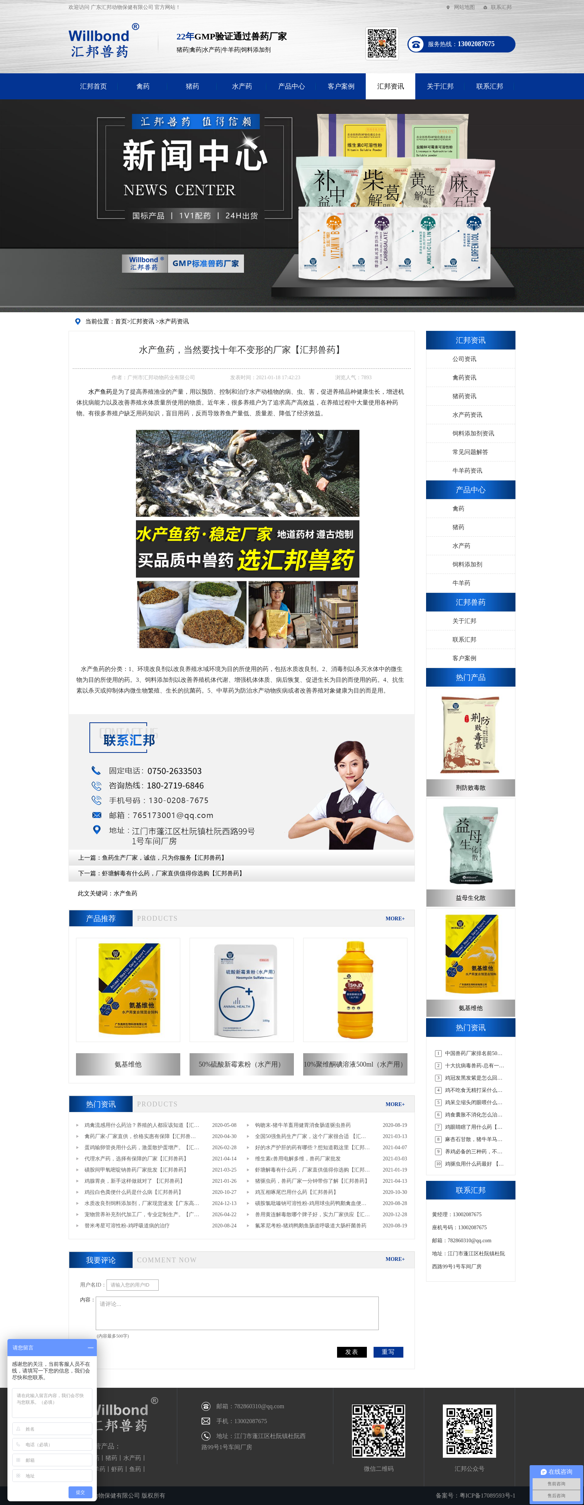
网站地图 (464, 7)
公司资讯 (464, 359)
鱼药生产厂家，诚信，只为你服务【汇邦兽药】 (164, 857)
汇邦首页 (93, 86)
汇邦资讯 (390, 86)
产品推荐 (101, 918)
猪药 (192, 86)
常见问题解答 (470, 452)
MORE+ (395, 918)
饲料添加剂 (467, 564)
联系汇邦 (501, 7)
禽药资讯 (464, 377)
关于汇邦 (440, 86)
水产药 (242, 86)
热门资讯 (101, 1104)
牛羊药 (461, 583)
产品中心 (291, 86)
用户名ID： (93, 1285)
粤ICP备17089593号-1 (487, 1495)
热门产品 (471, 677)
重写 (388, 1352)
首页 (121, 321)
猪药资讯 (464, 396)
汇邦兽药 (471, 602)
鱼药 (135, 1469)
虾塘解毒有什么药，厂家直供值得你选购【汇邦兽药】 (173, 873)
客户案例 (341, 86)
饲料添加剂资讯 (473, 433)
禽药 (143, 86)
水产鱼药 (125, 893)
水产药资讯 (174, 321)
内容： (88, 1300)
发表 (352, 1352)
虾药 (117, 1469)
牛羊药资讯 (467, 470)
